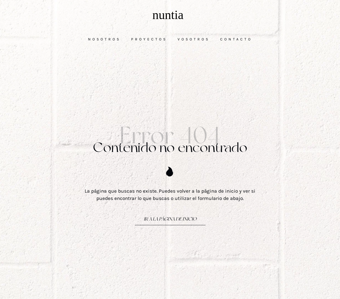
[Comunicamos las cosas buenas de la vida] (170, 15)
